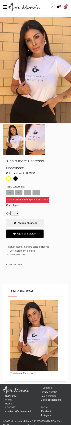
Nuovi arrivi (10, 396)
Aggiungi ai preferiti (25, 233)
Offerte (8, 399)
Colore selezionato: (20, 173)
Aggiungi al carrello (25, 223)
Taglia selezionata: (15, 186)
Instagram (46, 415)
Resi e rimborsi (48, 396)
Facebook (46, 411)
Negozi (8, 403)
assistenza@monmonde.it (18, 411)
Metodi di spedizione (51, 400)
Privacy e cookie (49, 392)
